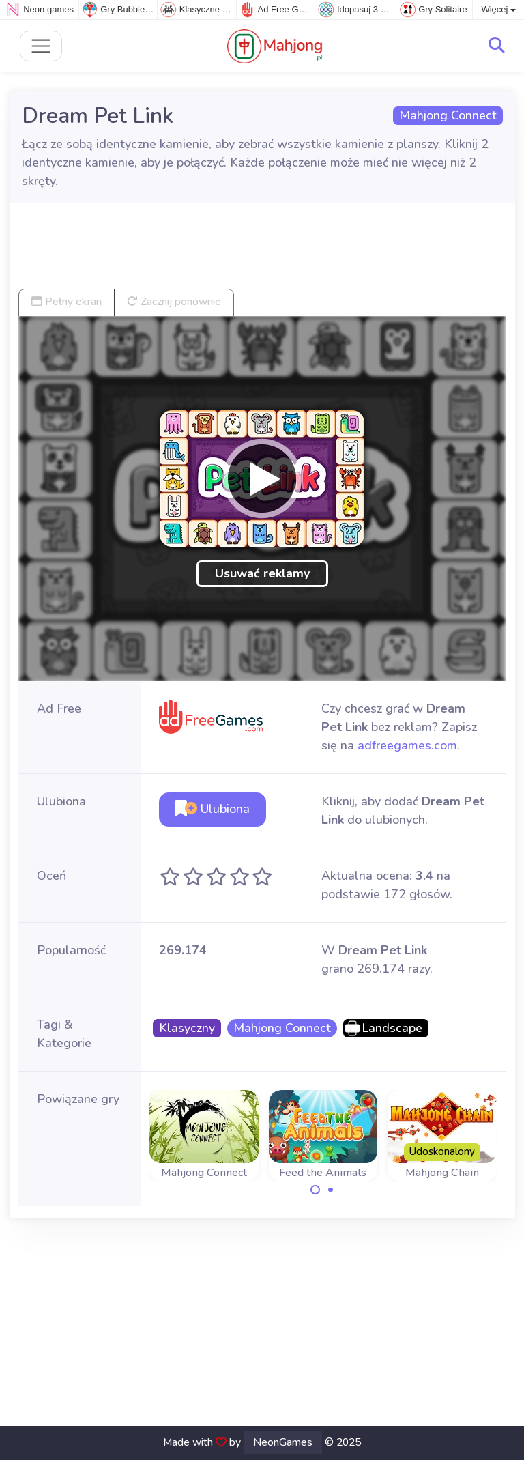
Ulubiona (212, 809)
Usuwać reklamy (262, 573)
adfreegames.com (407, 745)
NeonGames (282, 1442)
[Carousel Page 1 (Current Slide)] (315, 1189)
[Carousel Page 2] (331, 1189)
